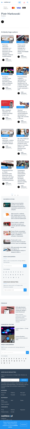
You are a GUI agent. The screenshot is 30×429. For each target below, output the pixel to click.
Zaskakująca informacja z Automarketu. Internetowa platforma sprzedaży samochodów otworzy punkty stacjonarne (22, 177)
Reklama (13, 409)
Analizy (2, 395)
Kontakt (12, 412)
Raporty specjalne (5, 404)
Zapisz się (24, 380)
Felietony (13, 392)
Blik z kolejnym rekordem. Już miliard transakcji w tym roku (7, 112)
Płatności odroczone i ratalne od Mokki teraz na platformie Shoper (8, 141)
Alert (12, 400)
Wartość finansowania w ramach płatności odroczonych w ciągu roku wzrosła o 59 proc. (23, 114)
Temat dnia (3, 392)
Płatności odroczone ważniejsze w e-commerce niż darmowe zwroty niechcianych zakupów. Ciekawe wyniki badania (7, 50)
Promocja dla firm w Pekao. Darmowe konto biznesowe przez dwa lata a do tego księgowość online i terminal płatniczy (8, 175)
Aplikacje (20, 73)
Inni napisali (23, 395)
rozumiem (23, 424)
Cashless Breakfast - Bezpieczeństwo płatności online (22, 338)
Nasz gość (22, 392)
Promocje (4, 167)
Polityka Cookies (4, 412)
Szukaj (21, 400)
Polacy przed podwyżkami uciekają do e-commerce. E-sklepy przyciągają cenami (23, 49)
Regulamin (22, 409)
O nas (2, 409)
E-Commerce (5, 42)
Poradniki (13, 395)
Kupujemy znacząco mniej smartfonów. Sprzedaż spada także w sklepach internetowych (7, 81)
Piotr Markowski (8, 59)
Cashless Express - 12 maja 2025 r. (22, 329)
